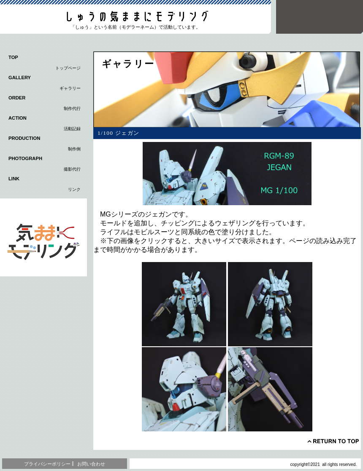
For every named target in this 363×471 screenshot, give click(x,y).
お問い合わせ (91, 463)
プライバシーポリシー (47, 463)
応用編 (43, 237)
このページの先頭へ (333, 441)
